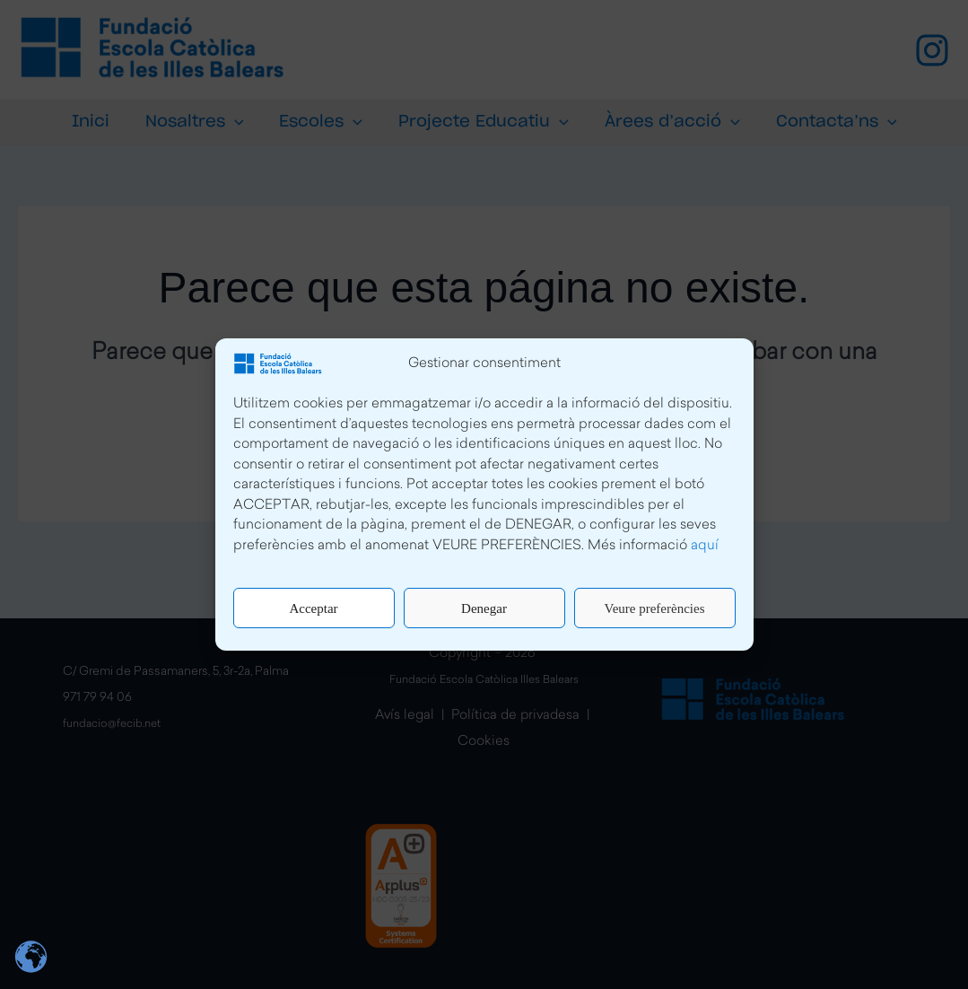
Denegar (484, 608)
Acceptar (313, 608)
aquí (705, 546)
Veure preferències (654, 608)
